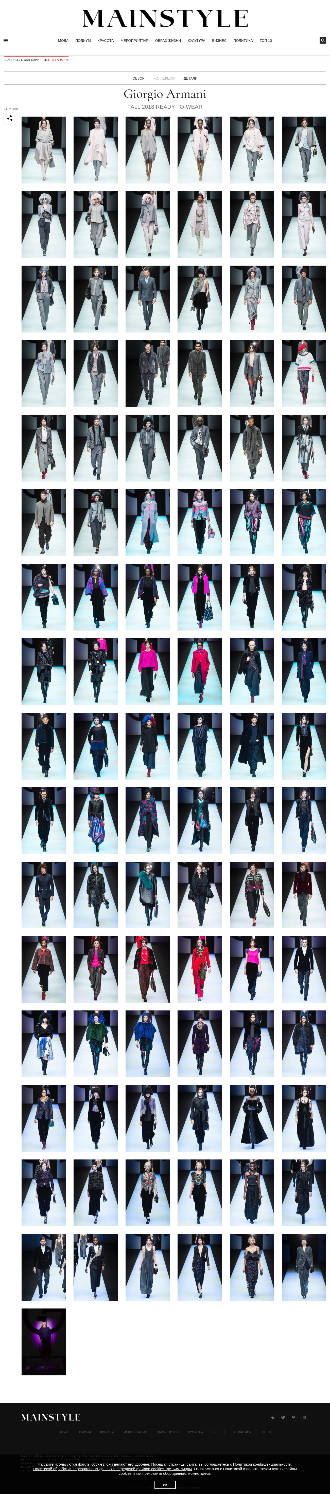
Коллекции (30, 60)
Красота (106, 41)
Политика (243, 41)
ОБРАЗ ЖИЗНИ (168, 41)
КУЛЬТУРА (196, 41)
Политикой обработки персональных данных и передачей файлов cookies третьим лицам (112, 1469)
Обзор (138, 78)
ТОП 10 (266, 41)
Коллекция (164, 78)
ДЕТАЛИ (191, 78)
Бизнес (219, 41)
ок (165, 1485)
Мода (63, 41)
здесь (205, 1473)
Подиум (83, 41)
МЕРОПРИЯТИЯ (134, 41)
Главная (11, 60)
